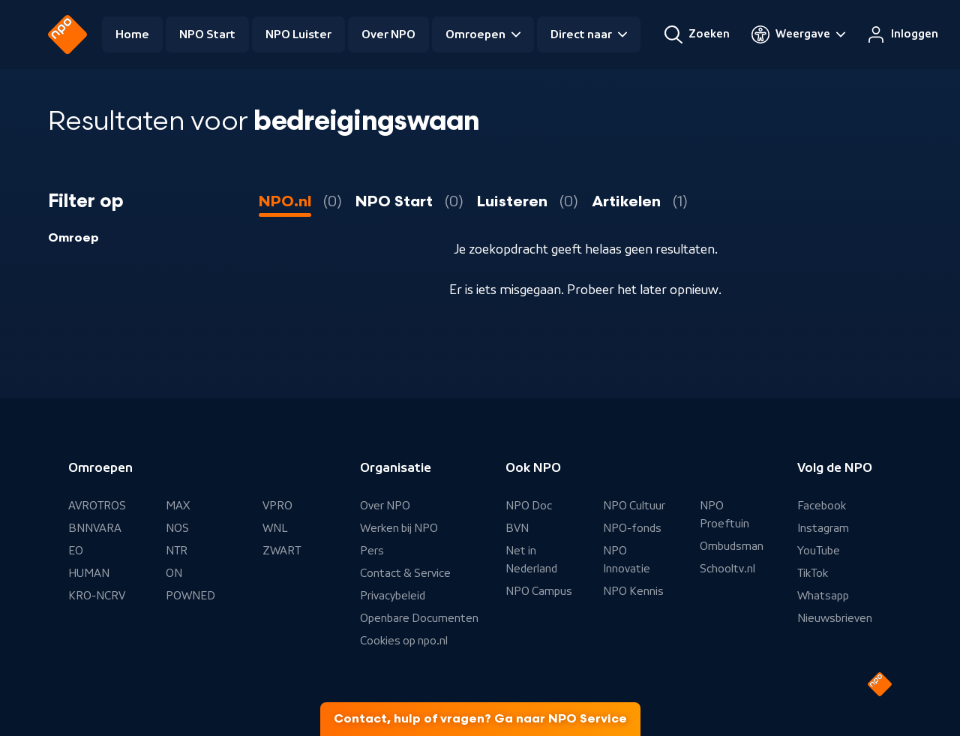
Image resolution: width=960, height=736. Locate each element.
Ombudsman (732, 546)
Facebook (821, 506)
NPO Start (207, 35)
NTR (177, 551)
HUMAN (89, 573)
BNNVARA (95, 528)
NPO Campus (539, 591)
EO (75, 551)
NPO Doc (529, 506)
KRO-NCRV (96, 596)
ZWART (281, 551)
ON (174, 573)
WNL (275, 528)
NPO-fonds (632, 528)
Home (132, 35)
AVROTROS (97, 506)
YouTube (818, 551)
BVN (517, 528)
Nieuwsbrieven (834, 618)
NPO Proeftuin (724, 515)
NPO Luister (299, 35)
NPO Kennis (633, 591)
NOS (177, 528)
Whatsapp (823, 596)
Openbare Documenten (419, 618)
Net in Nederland (531, 560)
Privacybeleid (392, 596)
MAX (178, 506)
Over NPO (389, 35)
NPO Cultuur (634, 506)
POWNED (190, 596)
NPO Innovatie (626, 560)
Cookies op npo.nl (404, 641)
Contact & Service (405, 573)
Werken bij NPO (399, 528)
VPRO (277, 506)
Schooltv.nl (727, 569)
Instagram (823, 528)
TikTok (812, 573)
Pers (372, 551)
